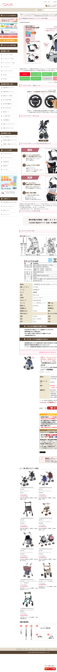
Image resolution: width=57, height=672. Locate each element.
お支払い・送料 (47, 1)
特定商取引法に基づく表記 (23, 649)
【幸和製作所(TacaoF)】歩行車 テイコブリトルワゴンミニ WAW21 (28, 581)
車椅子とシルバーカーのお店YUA (27, 14)
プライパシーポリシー (37, 649)
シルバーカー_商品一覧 (42, 14)
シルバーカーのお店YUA (9, 15)
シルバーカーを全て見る (9, 45)
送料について (48, 649)
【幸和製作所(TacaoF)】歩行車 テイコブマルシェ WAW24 (27, 610)
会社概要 (54, 1)
